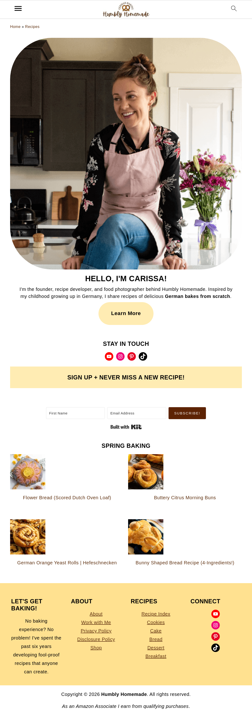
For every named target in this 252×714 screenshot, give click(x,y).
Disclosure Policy (96, 639)
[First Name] (75, 413)
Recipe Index (156, 613)
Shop (96, 647)
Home (15, 27)
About (96, 613)
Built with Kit (126, 427)
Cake (156, 630)
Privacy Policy (96, 630)
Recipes (32, 27)
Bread (155, 639)
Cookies (156, 622)
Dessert (155, 647)
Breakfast (156, 656)
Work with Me (96, 622)
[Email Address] (136, 413)
